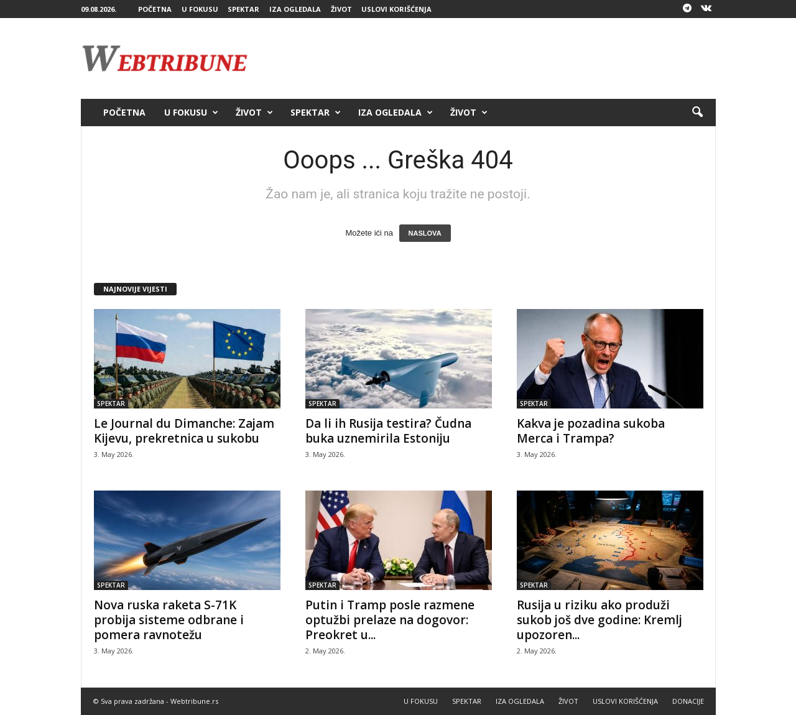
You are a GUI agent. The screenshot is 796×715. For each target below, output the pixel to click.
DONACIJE (688, 701)
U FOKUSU (200, 9)
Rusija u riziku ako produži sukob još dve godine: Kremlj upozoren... (599, 620)
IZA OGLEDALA (295, 9)
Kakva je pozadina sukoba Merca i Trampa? (591, 430)
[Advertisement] (489, 58)
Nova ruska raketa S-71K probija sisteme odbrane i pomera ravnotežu (169, 620)
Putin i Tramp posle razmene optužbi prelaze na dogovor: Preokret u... (389, 620)
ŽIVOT (341, 9)
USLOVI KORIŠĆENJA (396, 9)
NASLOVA (425, 233)
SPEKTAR (243, 9)
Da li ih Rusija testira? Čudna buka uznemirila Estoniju (388, 430)
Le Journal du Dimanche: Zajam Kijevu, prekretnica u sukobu (184, 430)
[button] (697, 112)
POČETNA (155, 9)
